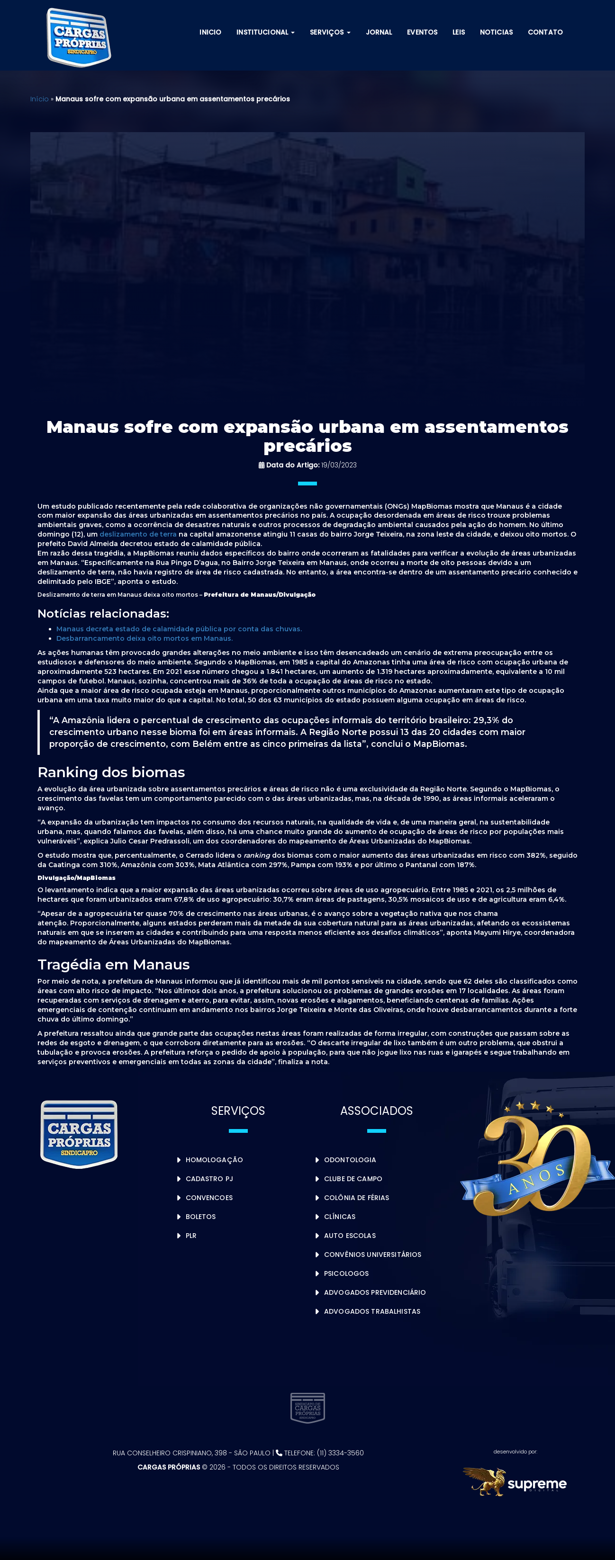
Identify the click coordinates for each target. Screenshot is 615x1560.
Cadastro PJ (210, 1178)
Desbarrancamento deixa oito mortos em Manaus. (144, 638)
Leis (458, 32)
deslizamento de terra (138, 534)
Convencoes (209, 1197)
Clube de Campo (353, 1178)
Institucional (265, 32)
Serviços (330, 32)
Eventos (422, 32)
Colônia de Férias (356, 1197)
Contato (545, 32)
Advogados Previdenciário (375, 1292)
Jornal (379, 32)
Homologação (215, 1160)
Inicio (210, 32)
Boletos (201, 1216)
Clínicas (339, 1216)
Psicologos (346, 1273)
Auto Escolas (350, 1235)
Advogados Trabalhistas (372, 1311)
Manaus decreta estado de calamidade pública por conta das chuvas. (179, 629)
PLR (191, 1235)
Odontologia (350, 1160)
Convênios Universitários (372, 1254)
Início (39, 99)
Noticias (496, 32)
